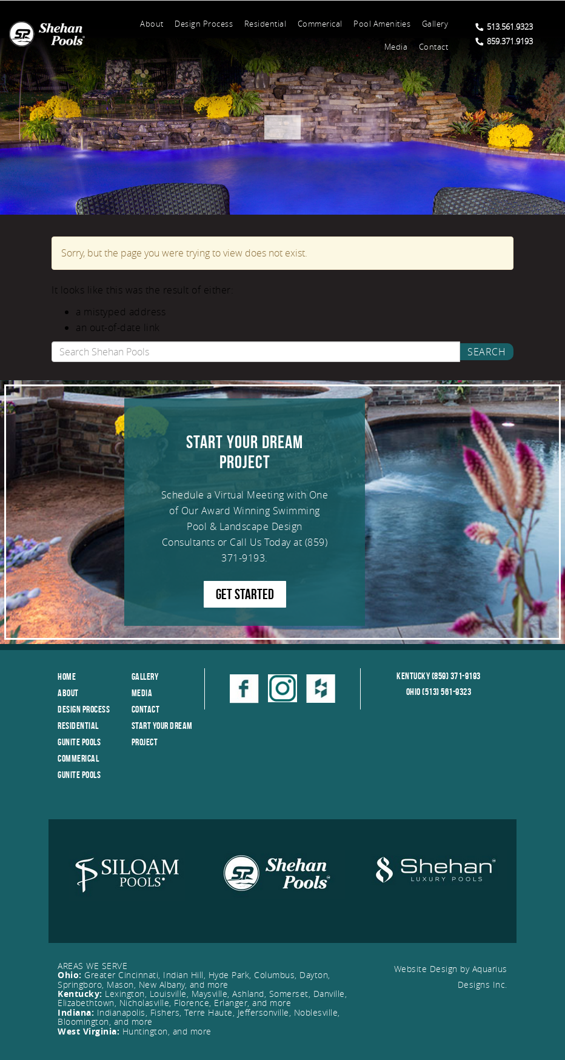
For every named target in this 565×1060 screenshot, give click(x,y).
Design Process (204, 23)
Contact (434, 46)
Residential (265, 23)
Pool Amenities (381, 23)
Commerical (320, 23)
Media (396, 46)
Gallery (435, 23)
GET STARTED (245, 594)
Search (486, 351)
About (152, 23)
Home (67, 676)
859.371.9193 (504, 41)
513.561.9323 (504, 26)
